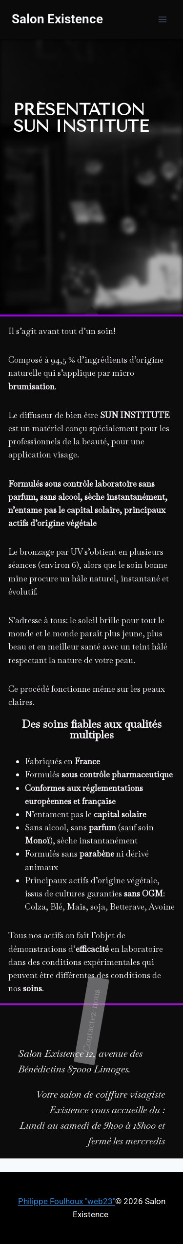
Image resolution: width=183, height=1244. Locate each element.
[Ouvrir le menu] (162, 19)
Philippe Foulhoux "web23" (66, 1201)
